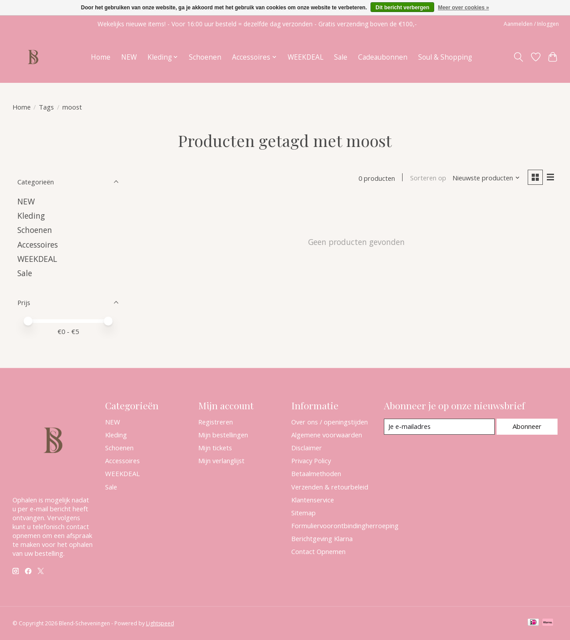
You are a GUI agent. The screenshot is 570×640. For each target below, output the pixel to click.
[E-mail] (439, 427)
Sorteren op (428, 178)
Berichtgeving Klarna (322, 538)
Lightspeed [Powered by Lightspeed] (160, 623)
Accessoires (37, 244)
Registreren (215, 421)
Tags (46, 106)
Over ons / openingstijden (329, 421)
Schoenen (205, 57)
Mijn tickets (215, 447)
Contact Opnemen (318, 551)
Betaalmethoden (316, 473)
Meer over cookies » (463, 7)
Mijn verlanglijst (221, 460)
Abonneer (527, 426)
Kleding (31, 215)
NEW (129, 57)
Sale (340, 57)
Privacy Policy (311, 460)
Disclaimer (306, 447)
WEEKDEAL (305, 57)
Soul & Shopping (445, 57)
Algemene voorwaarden (326, 434)
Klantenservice (312, 499)
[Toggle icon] (518, 57)
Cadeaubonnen (382, 57)
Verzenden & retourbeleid (329, 486)
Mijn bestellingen (223, 434)
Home (100, 57)
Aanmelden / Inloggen (531, 24)
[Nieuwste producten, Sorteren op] (486, 178)
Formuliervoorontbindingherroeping (345, 525)
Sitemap (303, 512)
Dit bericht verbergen (402, 7)
